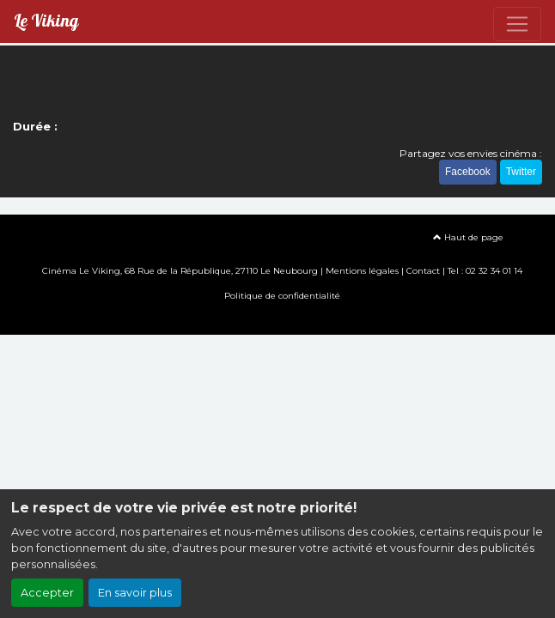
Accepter (47, 592)
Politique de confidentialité (282, 295)
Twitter (521, 172)
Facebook (468, 172)
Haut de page (468, 237)
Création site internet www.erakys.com (277, 320)
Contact (423, 270)
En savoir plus (135, 592)
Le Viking (46, 21)
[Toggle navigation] (517, 24)
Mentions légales (362, 270)
